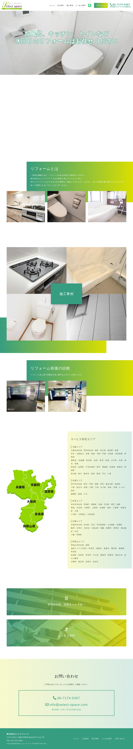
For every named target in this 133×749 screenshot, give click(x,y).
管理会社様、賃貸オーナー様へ (66, 601)
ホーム (52, 5)
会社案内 (60, 5)
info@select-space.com (66, 705)
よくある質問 (81, 5)
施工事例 (70, 5)
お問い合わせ (101, 5)
